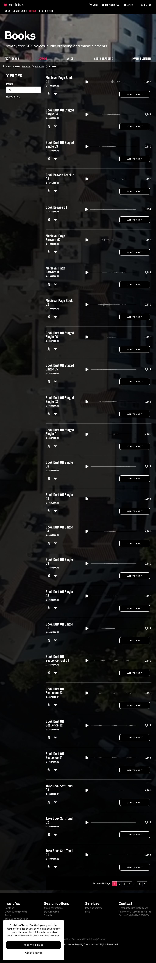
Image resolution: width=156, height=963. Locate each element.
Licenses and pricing (16, 911)
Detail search (51, 911)
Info (41, 10)
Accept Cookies (33, 945)
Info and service (94, 908)
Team (8, 915)
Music (8, 10)
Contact (9, 908)
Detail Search (20, 10)
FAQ (87, 911)
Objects (40, 66)
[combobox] (23, 90)
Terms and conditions (16, 919)
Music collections (53, 908)
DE (145, 4)
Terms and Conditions (84, 939)
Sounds (33, 10)
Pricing (49, 10)
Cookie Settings (33, 952)
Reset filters (13, 96)
